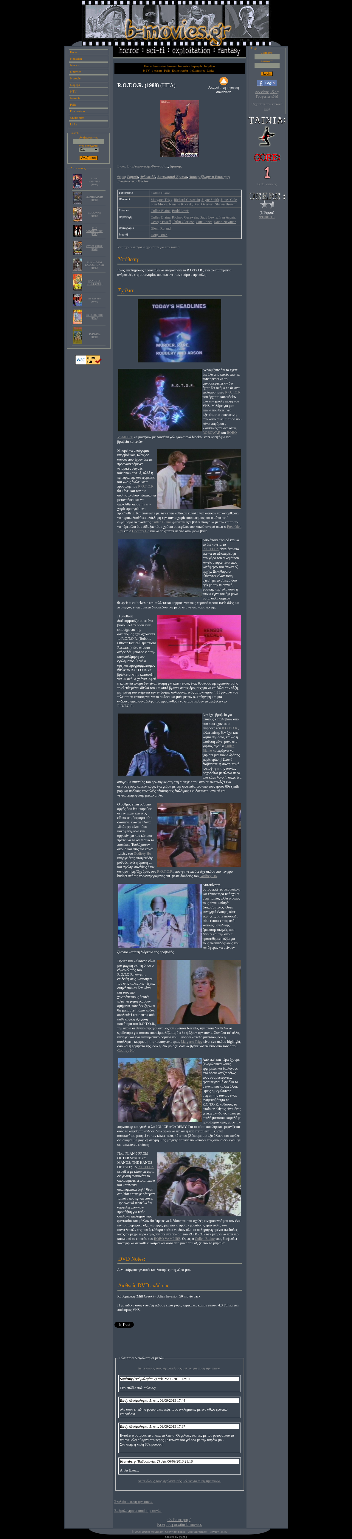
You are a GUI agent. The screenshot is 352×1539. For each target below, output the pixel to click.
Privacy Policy (218, 1531)
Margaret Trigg (162, 200)
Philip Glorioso (183, 222)
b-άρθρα (75, 85)
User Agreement (197, 1531)
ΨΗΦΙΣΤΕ (267, 217)
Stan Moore (159, 204)
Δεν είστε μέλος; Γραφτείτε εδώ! (267, 94)
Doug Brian (159, 235)
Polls (73, 104)
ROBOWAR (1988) (94, 214)
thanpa (183, 1536)
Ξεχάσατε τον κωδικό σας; (267, 106)
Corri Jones (204, 222)
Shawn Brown (225, 204)
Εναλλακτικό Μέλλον (133, 181)
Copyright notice (175, 1531)
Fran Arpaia (226, 217)
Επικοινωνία (77, 111)
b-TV (73, 91)
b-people (75, 78)
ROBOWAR (212, 433)
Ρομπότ (132, 177)
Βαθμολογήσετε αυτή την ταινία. (138, 1511)
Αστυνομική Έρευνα (172, 177)
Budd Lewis (180, 211)
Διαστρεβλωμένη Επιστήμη (209, 177)
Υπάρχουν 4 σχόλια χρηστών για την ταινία (148, 247)
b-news (74, 65)
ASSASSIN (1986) (94, 300)
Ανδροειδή (148, 177)
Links (73, 124)
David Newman (225, 222)
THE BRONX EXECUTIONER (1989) (94, 264)
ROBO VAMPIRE (167, 1239)
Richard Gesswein (187, 200)
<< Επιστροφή (179, 1520)
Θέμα (121, 177)
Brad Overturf (203, 204)
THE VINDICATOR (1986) (94, 231)
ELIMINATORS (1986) (94, 198)
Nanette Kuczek (180, 204)
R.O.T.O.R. (233, 392)
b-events (75, 98)
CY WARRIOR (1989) (94, 248)
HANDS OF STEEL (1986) (95, 282)
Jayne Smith (210, 200)
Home (73, 52)
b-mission (76, 58)
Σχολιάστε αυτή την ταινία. (133, 1502)
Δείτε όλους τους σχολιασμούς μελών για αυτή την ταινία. (179, 1368)
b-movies (75, 71)
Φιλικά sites (77, 117)
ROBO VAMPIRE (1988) (94, 181)
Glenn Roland (161, 228)
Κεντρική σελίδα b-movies (179, 1524)
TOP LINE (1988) (94, 335)
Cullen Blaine (160, 193)
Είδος (121, 166)
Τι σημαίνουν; (267, 184)
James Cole (229, 200)
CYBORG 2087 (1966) (94, 316)
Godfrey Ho (140, 531)
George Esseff (161, 222)
